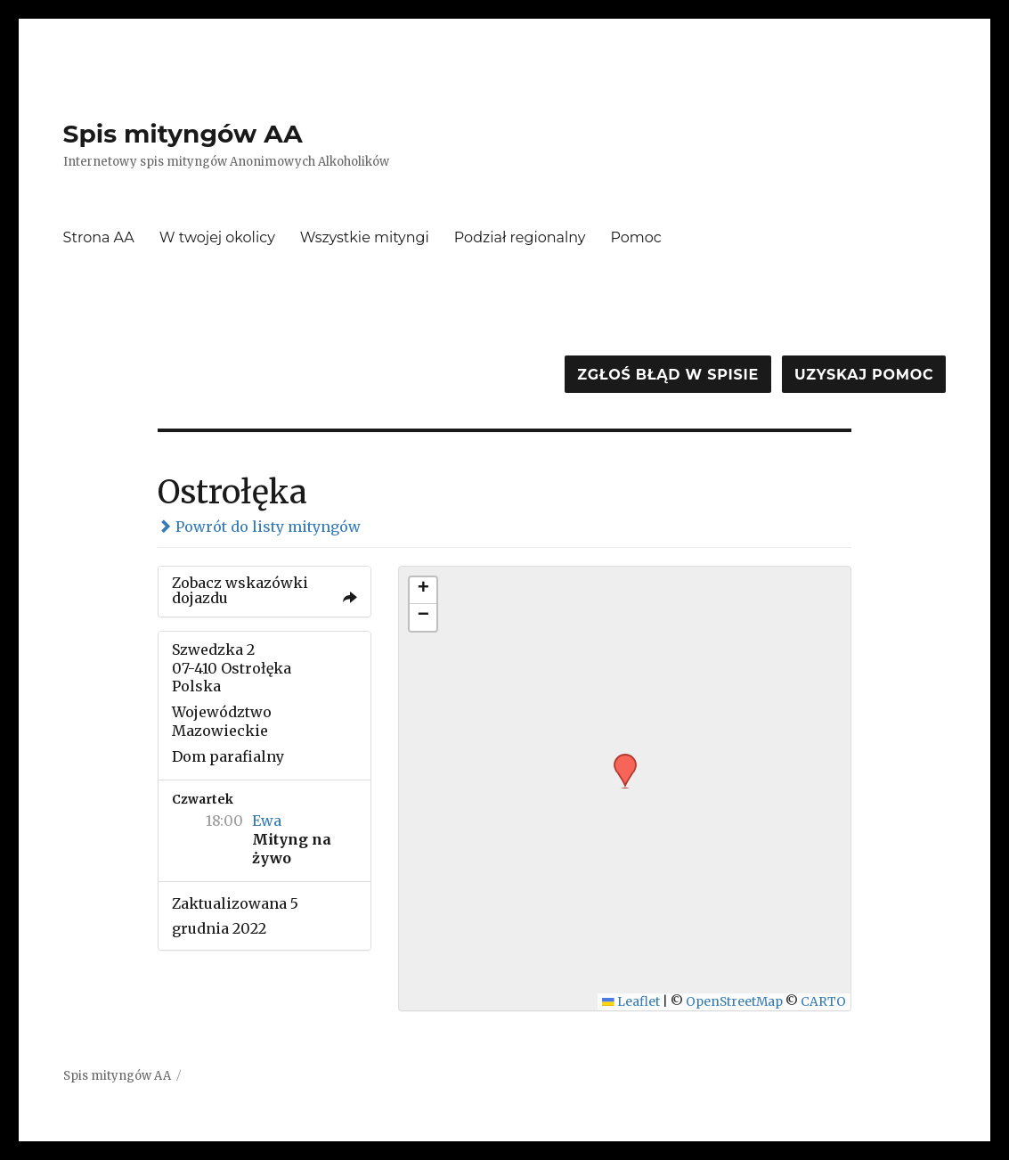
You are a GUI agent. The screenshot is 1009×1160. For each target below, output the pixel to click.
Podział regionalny (520, 237)
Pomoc (635, 237)
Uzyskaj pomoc (863, 374)
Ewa (266, 820)
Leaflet (631, 1001)
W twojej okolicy (217, 237)
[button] (619, 759)
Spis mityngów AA (183, 133)
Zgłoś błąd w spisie (668, 374)
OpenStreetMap (734, 1001)
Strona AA (98, 237)
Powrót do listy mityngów (259, 526)
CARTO (823, 1001)
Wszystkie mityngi (364, 237)
